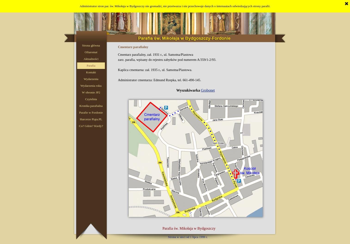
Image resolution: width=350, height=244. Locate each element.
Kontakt (91, 72)
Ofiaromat (91, 52)
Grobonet (208, 90)
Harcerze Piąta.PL (91, 119)
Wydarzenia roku (90, 85)
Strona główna (91, 45)
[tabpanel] (195, 72)
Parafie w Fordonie (91, 112)
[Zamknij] (346, 4)
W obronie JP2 (91, 92)
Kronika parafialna (91, 106)
